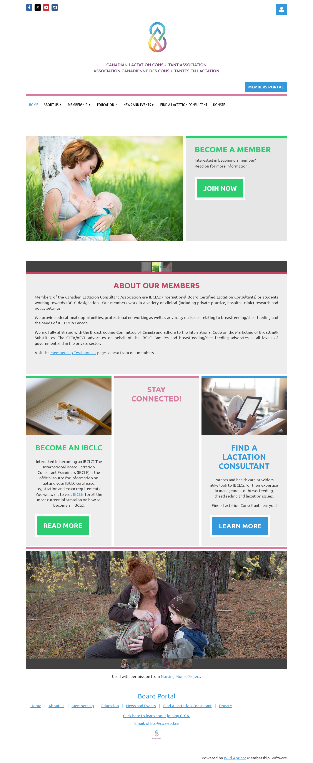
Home (35, 705)
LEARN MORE (240, 526)
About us (56, 705)
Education (110, 705)
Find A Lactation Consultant (187, 705)
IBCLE (78, 494)
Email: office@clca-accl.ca (156, 723)
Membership (83, 705)
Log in (281, 9)
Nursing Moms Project (180, 676)
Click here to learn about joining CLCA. (156, 715)
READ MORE (62, 525)
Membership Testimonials (73, 352)
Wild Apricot (235, 757)
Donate (225, 705)
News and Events (141, 705)
